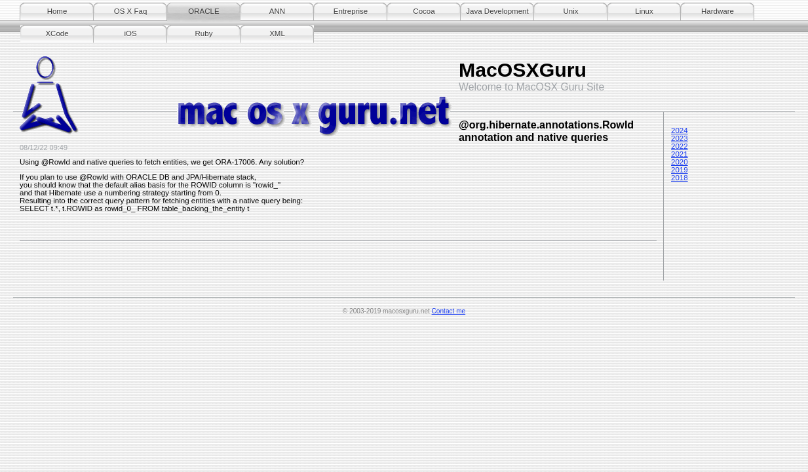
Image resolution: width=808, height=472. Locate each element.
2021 (679, 154)
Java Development (497, 11)
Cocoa (423, 11)
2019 (679, 170)
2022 (679, 146)
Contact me (449, 311)
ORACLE (203, 11)
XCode (56, 33)
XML (277, 33)
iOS (130, 33)
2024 (679, 130)
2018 (679, 178)
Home (57, 11)
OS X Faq (130, 11)
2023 (679, 138)
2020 (679, 162)
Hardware (717, 11)
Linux (644, 11)
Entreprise (351, 11)
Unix (570, 11)
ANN (277, 11)
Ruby (204, 33)
